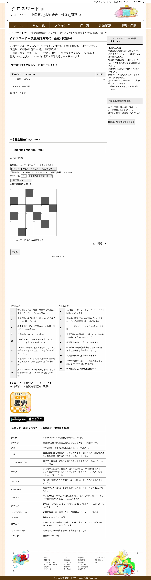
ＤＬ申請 (67, 564)
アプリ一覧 (47, 569)
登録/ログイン (121, 1)
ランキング (62, 25)
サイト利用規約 (83, 567)
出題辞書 (81, 558)
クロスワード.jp (28, 8)
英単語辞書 (81, 560)
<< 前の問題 (16, 158)
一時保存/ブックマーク (21, 180)
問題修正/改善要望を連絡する (121, 122)
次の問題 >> (99, 243)
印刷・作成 (128, 25)
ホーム (18, 25)
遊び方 (97, 562)
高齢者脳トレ (99, 560)
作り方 (84, 25)
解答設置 (67, 567)
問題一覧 (38, 25)
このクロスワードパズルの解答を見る (27, 240)
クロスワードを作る (50, 564)
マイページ (137, 1)
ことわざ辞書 (82, 564)
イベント (67, 558)
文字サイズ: (15, 176)
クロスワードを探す (50, 562)
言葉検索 (105, 25)
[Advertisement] (58, 114)
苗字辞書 (81, 562)
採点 (15, 252)
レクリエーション (100, 558)
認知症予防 (81, 569)
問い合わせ (67, 569)
